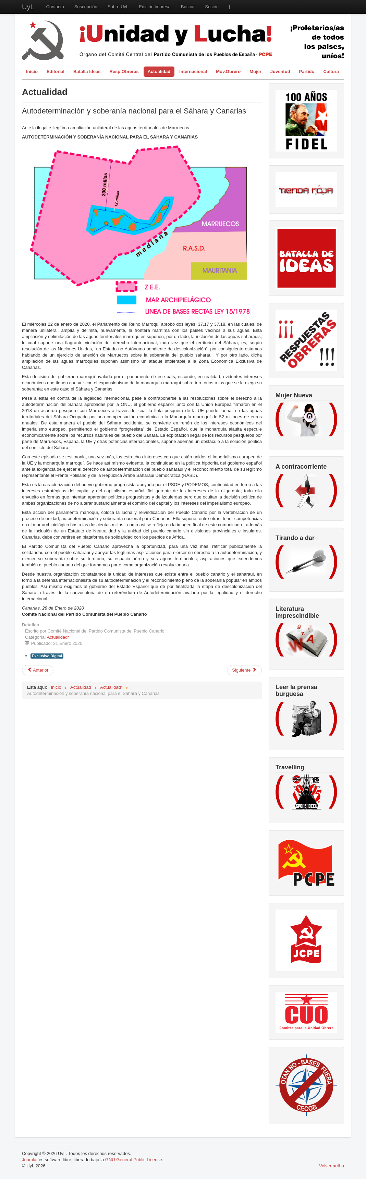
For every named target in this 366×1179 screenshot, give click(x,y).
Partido (307, 71)
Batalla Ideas (87, 71)
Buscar (188, 6)
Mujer (255, 71)
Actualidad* (58, 637)
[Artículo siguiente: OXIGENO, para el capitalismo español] (244, 670)
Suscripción (85, 6)
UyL (28, 7)
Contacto (55, 6)
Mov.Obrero (228, 71)
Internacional (193, 71)
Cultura (331, 71)
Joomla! (30, 1159)
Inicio (32, 71)
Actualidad (159, 71)
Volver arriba (331, 1165)
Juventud (280, 71)
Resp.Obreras (123, 71)
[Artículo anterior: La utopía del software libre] (37, 670)
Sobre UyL (118, 6)
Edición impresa (155, 6)
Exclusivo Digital (47, 656)
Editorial (55, 71)
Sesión (212, 6)
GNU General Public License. (134, 1159)
